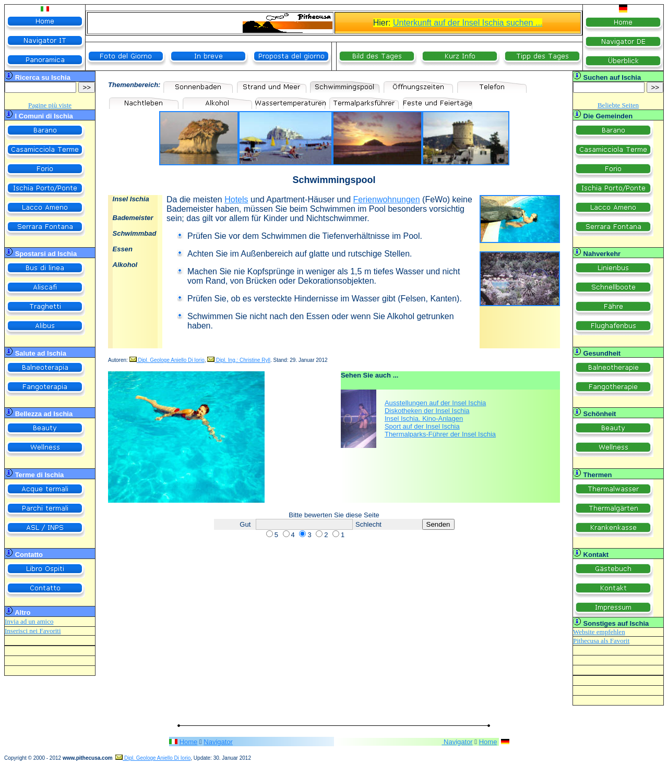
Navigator (218, 742)
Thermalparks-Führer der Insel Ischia (440, 434)
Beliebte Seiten (618, 105)
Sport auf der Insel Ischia (422, 426)
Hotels (236, 199)
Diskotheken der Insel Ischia (427, 411)
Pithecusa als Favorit (601, 641)
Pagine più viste (49, 105)
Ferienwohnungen (386, 199)
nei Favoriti (44, 631)
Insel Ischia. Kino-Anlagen (424, 418)
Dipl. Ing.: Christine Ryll (238, 360)
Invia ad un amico (29, 621)
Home (189, 742)
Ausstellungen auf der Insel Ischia (435, 403)
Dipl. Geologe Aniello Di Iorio (167, 360)
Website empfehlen (599, 632)
